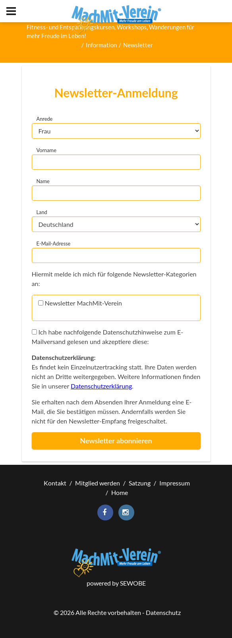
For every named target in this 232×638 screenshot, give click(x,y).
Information (101, 44)
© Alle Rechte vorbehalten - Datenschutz (117, 612)
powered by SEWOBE (116, 583)
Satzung (140, 483)
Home (119, 492)
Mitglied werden (97, 483)
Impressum (174, 483)
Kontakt (55, 483)
